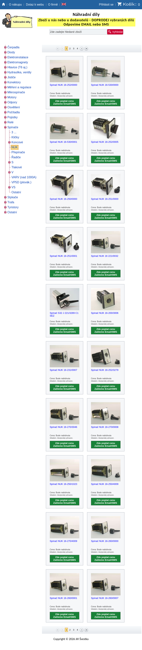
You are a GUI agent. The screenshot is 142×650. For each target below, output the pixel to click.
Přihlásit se (106, 4)
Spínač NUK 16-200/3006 (104, 313)
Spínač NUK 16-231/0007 (63, 370)
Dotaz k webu (35, 4)
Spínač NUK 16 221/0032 (104, 256)
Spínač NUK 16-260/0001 (63, 598)
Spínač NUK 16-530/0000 (104, 84)
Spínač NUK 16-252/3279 (104, 370)
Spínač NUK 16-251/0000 (104, 199)
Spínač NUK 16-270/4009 (63, 541)
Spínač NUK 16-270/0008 (104, 427)
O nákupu (15, 4)
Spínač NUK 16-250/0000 (63, 199)
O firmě (53, 4)
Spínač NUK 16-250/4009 (104, 484)
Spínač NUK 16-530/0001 (63, 142)
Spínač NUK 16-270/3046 (63, 427)
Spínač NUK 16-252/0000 (63, 84)
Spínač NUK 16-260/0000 (104, 541)
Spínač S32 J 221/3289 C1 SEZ (64, 314)
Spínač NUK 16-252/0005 (104, 142)
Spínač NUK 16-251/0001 (63, 256)
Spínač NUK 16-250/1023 (63, 484)
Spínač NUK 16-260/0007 (104, 598)
